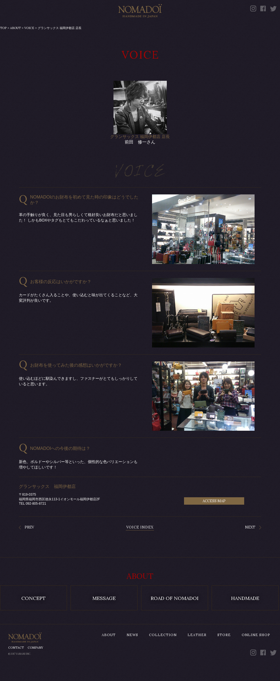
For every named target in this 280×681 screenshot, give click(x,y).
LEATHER (162, 27)
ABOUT (30, 27)
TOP (3, 42)
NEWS (67, 27)
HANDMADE (245, 612)
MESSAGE (104, 612)
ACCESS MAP (214, 514)
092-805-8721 (36, 517)
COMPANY (35, 661)
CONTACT (16, 661)
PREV (29, 541)
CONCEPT (33, 612)
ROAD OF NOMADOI (175, 612)
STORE (200, 27)
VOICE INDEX (139, 541)
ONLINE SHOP (243, 27)
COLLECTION (112, 27)
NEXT (250, 541)
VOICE (29, 42)
